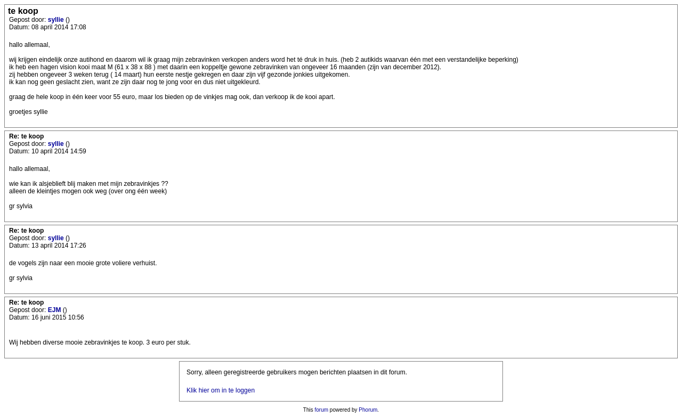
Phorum (368, 410)
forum (322, 410)
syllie (57, 19)
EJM (55, 310)
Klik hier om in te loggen (220, 390)
